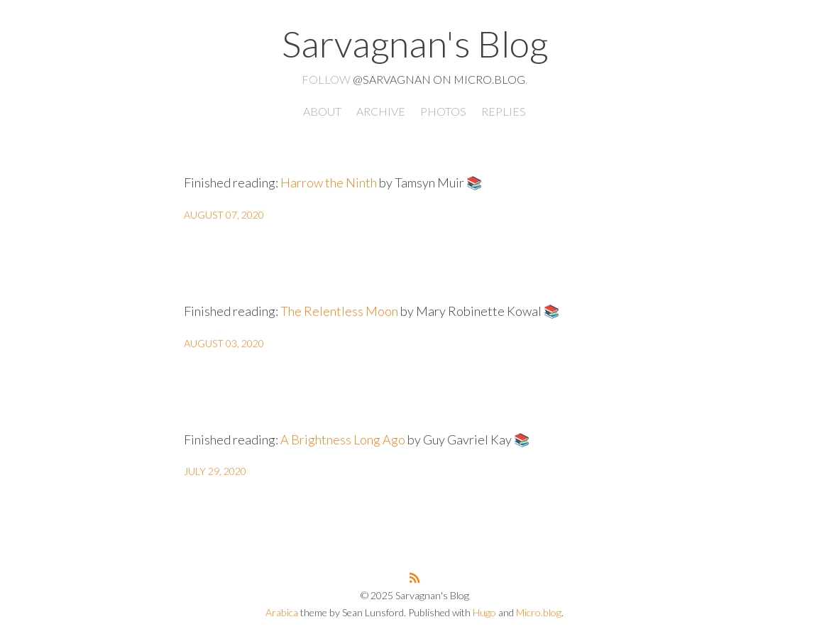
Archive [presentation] (380, 111)
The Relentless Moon (339, 311)
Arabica (281, 612)
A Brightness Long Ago (342, 439)
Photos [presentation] (443, 111)
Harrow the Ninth (328, 182)
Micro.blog (538, 612)
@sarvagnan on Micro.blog (439, 79)
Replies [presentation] (503, 111)
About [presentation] (322, 111)
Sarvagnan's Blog (415, 43)
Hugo (484, 612)
